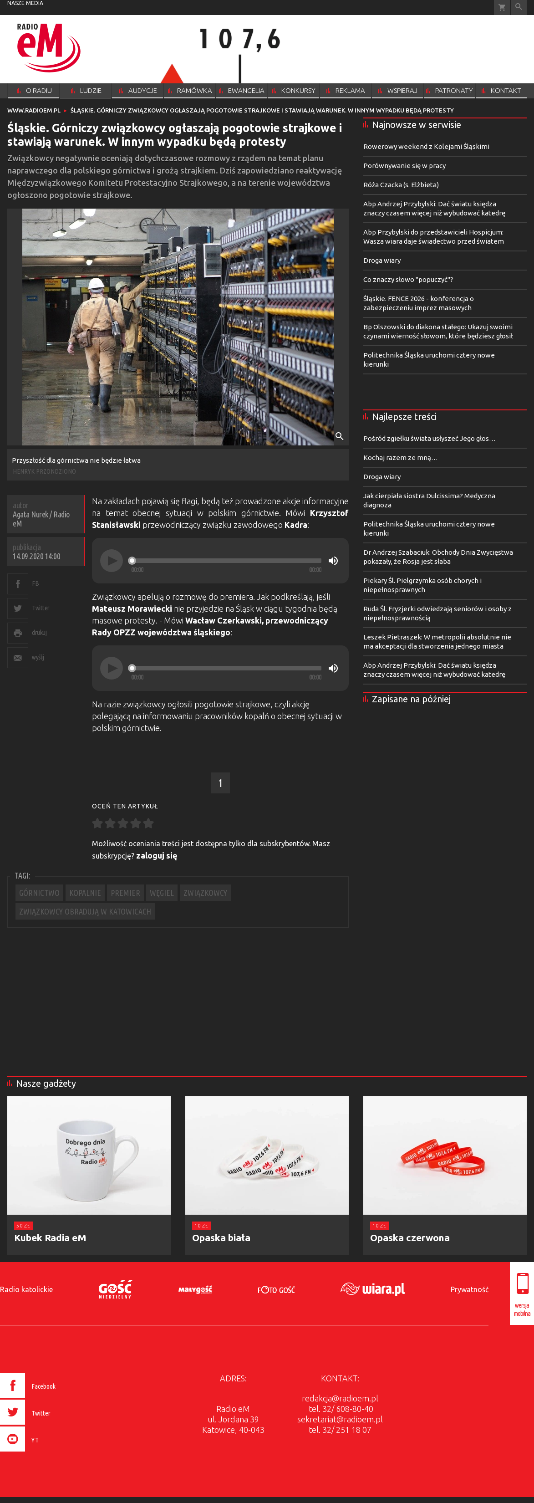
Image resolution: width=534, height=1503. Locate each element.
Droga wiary (382, 260)
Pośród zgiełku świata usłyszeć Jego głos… (429, 438)
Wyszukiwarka (519, 7)
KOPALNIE (85, 892)
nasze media (25, 3)
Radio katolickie (26, 1289)
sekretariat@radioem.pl (340, 1419)
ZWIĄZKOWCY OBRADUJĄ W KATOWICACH (85, 911)
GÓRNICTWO (39, 892)
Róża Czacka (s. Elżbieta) (401, 185)
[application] (220, 560)
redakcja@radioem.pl (340, 1398)
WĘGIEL (162, 892)
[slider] (226, 560)
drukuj (39, 632)
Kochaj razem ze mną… (400, 457)
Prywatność (469, 1289)
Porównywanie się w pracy (404, 165)
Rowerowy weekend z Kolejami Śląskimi (426, 146)
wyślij (38, 657)
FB (35, 583)
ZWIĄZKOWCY (205, 892)
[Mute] (333, 560)
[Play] (111, 560)
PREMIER (125, 892)
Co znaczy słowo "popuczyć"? (408, 279)
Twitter (41, 608)
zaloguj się (157, 855)
